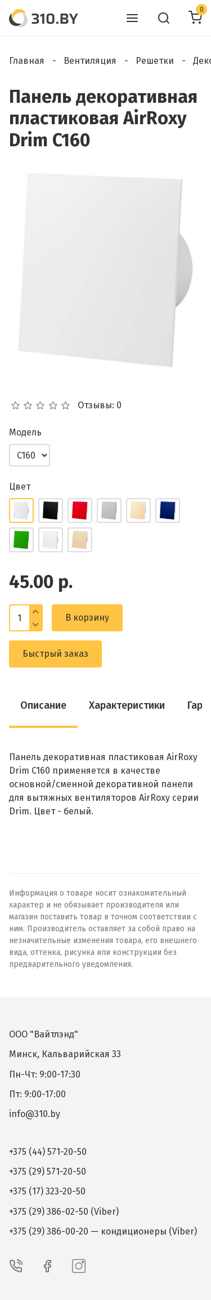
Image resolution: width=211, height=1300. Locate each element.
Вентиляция (90, 60)
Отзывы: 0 (100, 405)
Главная (26, 60)
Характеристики (127, 705)
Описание (43, 705)
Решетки (155, 60)
